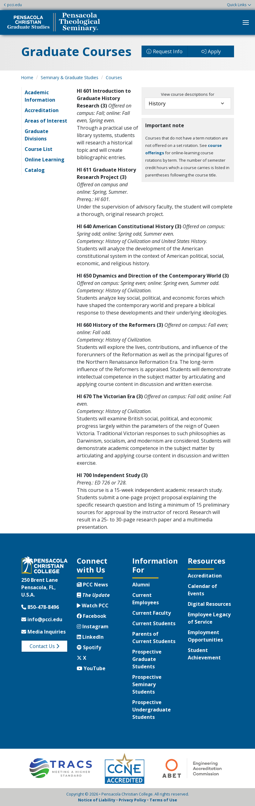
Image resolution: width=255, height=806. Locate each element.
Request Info (168, 51)
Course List (38, 149)
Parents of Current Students (153, 637)
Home (27, 77)
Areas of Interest (46, 120)
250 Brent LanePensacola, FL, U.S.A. (39, 587)
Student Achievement (204, 654)
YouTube (91, 668)
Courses (114, 77)
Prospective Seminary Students (147, 684)
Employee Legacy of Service (209, 618)
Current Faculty (151, 613)
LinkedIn (90, 637)
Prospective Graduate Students (147, 659)
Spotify (89, 647)
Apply (214, 51)
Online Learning (44, 159)
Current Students (153, 623)
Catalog (35, 170)
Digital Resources (209, 604)
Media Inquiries (43, 631)
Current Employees (145, 599)
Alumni (141, 584)
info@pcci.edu (41, 619)
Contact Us (44, 646)
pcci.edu (13, 4)
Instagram (93, 626)
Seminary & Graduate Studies (69, 77)
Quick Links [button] (236, 4)
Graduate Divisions (36, 135)
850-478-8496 (40, 607)
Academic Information (40, 96)
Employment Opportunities (205, 636)
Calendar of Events (202, 590)
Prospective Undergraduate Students (151, 709)
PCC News (92, 584)
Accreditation (42, 110)
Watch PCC (93, 605)
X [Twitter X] (81, 657)
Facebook (91, 616)
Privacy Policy (132, 800)
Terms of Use (163, 800)
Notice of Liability (96, 800)
